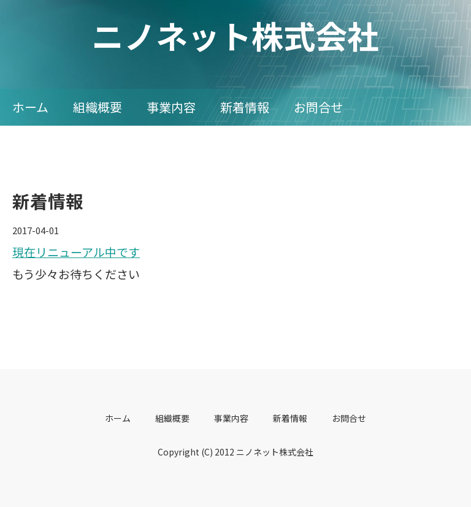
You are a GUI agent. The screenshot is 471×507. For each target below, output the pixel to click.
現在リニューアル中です (76, 251)
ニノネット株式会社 (235, 35)
